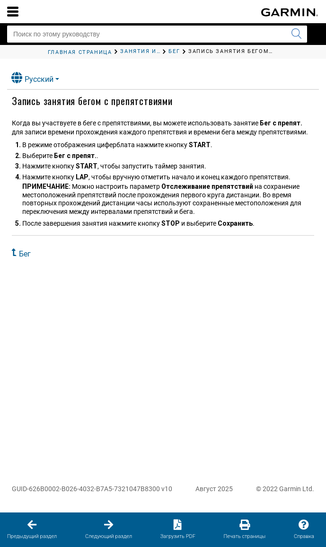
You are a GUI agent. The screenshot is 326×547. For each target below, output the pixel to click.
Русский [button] (32, 78)
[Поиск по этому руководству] (157, 34)
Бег (25, 253)
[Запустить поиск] (296, 34)
